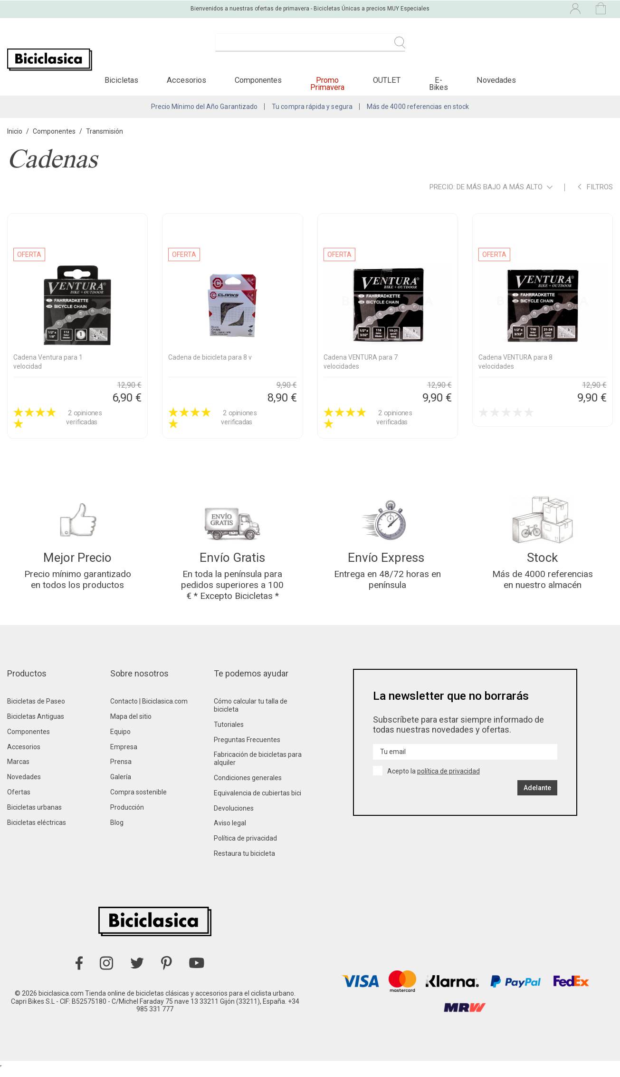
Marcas (18, 769)
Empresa (123, 755)
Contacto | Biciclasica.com (149, 709)
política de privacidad (448, 779)
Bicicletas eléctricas (36, 830)
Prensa (121, 769)
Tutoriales (229, 732)
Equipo (120, 740)
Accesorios (23, 755)
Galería (120, 785)
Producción (127, 815)
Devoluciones (234, 816)
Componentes (28, 740)
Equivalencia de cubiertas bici (257, 801)
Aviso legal (230, 831)
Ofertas (18, 800)
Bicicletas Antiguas (35, 724)
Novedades (24, 785)
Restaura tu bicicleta (244, 861)
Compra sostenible (138, 800)
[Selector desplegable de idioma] (493, 8)
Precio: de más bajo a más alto (491, 193)
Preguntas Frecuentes (247, 748)
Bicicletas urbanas (34, 815)
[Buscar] (310, 48)
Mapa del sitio (131, 724)
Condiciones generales (248, 786)
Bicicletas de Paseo (36, 709)
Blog (117, 830)
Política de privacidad (245, 846)
